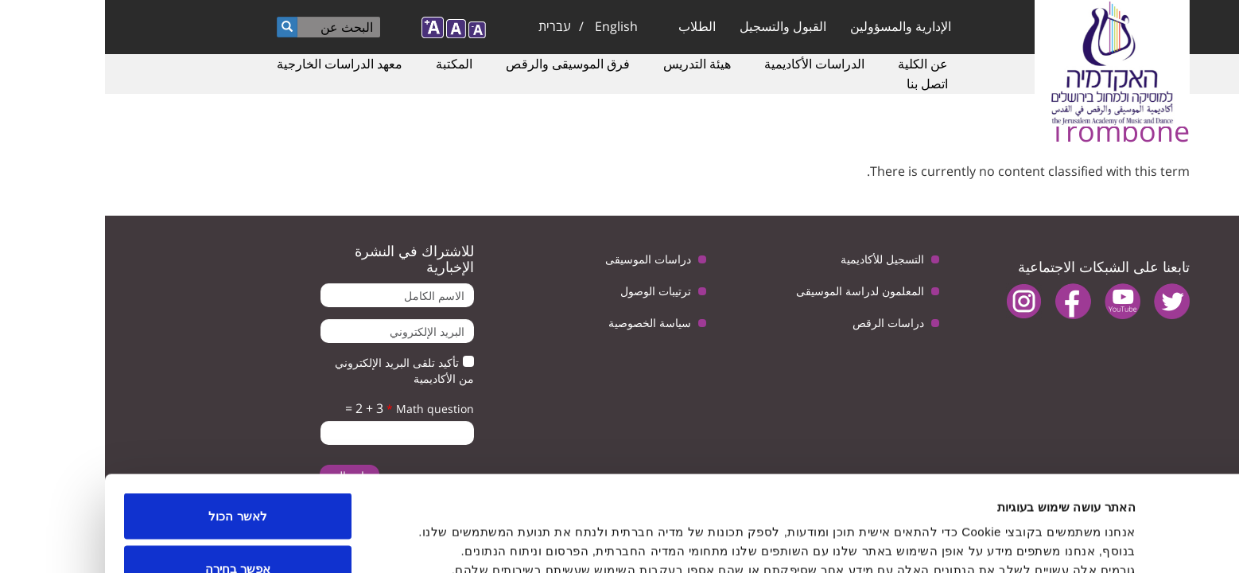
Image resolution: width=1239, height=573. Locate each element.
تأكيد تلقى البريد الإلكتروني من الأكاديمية (299, 370)
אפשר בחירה (132, 478)
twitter (1067, 301)
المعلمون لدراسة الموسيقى (755, 290)
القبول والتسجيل (678, 26)
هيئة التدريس (592, 63)
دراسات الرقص (783, 322)
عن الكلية (818, 63)
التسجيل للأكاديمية (777, 259)
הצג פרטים (490, 532)
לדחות (133, 530)
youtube (1017, 301)
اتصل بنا (822, 83)
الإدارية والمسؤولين (795, 26)
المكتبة (349, 63)
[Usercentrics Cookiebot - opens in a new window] (1136, 542)
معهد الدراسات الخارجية (234, 63)
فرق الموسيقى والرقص (463, 63)
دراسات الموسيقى (543, 259)
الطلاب (592, 26)
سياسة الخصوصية (544, 322)
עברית (449, 26)
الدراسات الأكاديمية (709, 63)
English (511, 26)
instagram (919, 301)
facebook (968, 301)
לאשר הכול (132, 426)
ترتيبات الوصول (550, 290)
